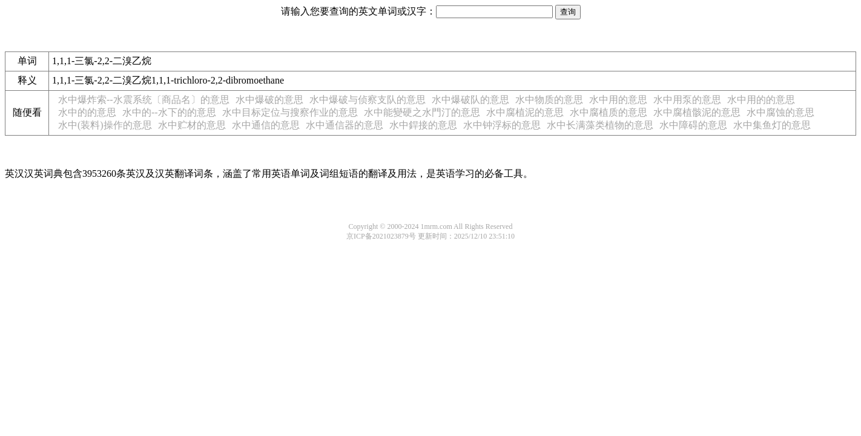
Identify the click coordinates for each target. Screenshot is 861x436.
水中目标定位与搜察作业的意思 (290, 112)
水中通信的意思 (266, 125)
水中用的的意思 (761, 99)
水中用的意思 (618, 99)
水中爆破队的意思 (470, 99)
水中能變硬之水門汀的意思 (422, 112)
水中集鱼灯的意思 (772, 125)
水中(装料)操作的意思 (105, 125)
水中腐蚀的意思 (780, 112)
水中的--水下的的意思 (169, 112)
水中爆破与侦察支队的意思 (367, 99)
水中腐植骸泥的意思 (697, 112)
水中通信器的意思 (344, 125)
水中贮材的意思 (192, 125)
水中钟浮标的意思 (502, 125)
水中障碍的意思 (693, 125)
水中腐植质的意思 (608, 112)
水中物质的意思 (549, 99)
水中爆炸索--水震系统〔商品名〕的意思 (143, 99)
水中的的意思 (87, 112)
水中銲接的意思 (423, 125)
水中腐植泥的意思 (525, 112)
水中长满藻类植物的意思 (600, 125)
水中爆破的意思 (269, 99)
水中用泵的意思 (687, 99)
